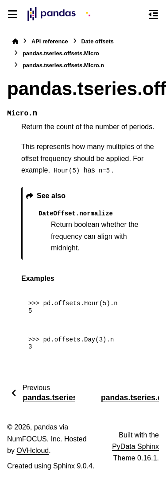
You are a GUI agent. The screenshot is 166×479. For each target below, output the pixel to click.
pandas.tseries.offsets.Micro (61, 53)
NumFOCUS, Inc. (34, 439)
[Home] (15, 41)
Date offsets (97, 41)
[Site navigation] (12, 14)
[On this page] (153, 14)
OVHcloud (32, 450)
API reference (49, 41)
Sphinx (64, 466)
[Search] (137, 14)
